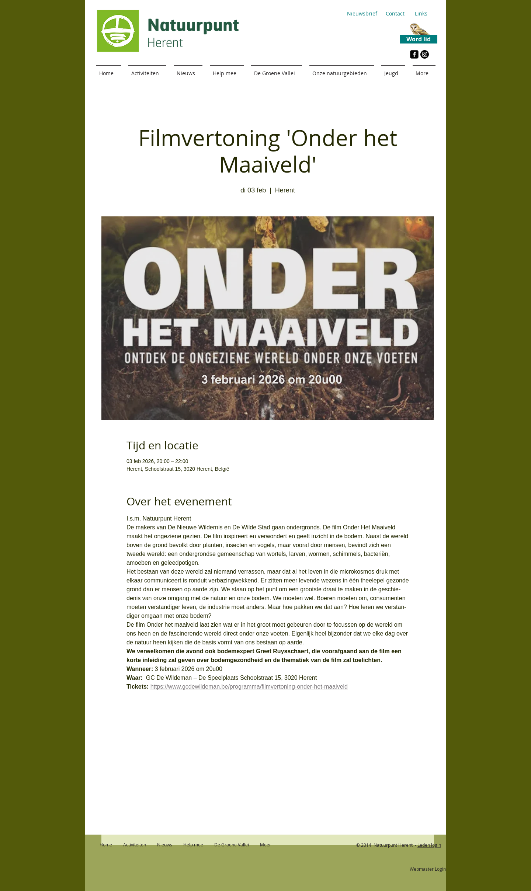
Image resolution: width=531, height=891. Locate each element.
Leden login (429, 845)
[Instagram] (424, 54)
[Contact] (395, 13)
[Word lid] (418, 39)
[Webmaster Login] (427, 869)
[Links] (421, 13)
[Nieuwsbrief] (361, 13)
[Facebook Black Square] (414, 54)
